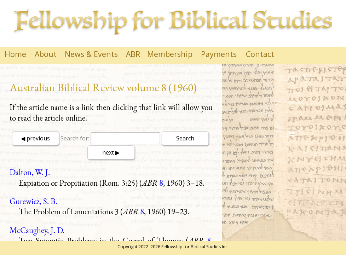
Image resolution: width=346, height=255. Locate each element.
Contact (260, 54)
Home (15, 54)
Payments (219, 54)
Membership (169, 54)
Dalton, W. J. (30, 172)
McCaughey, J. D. (37, 230)
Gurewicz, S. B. (33, 201)
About (46, 54)
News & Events (91, 54)
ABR (133, 54)
